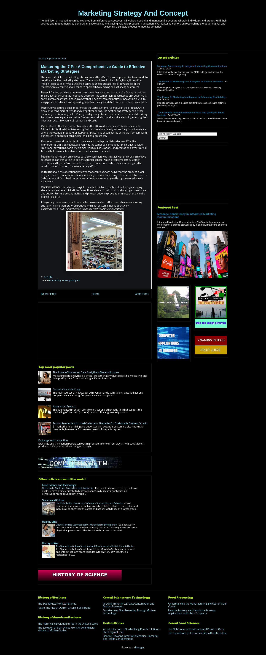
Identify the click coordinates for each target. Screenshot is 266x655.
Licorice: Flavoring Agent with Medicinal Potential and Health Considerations (130, 637)
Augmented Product (64, 406)
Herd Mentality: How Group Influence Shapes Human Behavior (90, 503)
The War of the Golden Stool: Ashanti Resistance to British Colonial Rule (94, 546)
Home (96, 294)
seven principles (71, 280)
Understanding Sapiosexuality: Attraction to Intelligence (86, 525)
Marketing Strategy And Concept (133, 13)
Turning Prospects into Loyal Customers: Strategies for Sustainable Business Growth (100, 423)
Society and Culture (53, 500)
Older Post (142, 294)
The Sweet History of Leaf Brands (57, 604)
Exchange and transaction (53, 440)
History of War (50, 543)
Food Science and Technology (59, 485)
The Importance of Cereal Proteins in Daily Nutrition (197, 633)
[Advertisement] (133, 41)
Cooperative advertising (66, 389)
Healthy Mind (49, 522)
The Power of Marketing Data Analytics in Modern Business (86, 372)
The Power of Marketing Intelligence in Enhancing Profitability (191, 97)
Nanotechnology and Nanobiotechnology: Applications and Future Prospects (192, 612)
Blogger (139, 647)
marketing (55, 280)
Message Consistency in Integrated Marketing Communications (192, 66)
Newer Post (49, 294)
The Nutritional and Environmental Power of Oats (196, 629)
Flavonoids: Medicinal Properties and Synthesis (68, 488)
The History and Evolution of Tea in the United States (68, 624)
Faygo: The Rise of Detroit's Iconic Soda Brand (64, 608)
